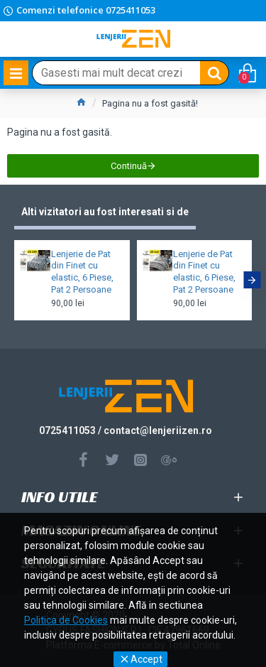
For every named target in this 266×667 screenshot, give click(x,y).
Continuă (129, 166)
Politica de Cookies (66, 620)
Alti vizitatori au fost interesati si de (105, 211)
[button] (251, 279)
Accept (146, 659)
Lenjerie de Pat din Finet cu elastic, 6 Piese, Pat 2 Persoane (82, 272)
